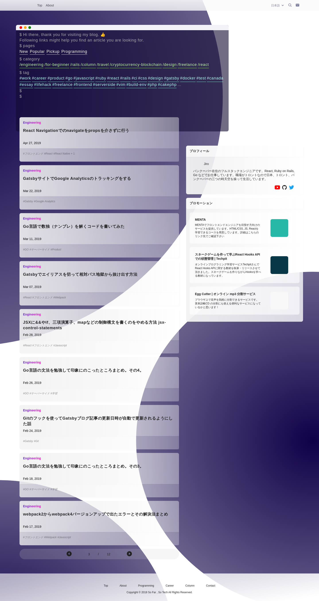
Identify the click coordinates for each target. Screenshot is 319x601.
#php (152, 84)
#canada (215, 78)
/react (203, 64)
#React (48, 153)
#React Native (61, 153)
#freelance (62, 84)
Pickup (53, 51)
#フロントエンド (33, 153)
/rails (75, 64)
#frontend (83, 84)
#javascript (84, 78)
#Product (56, 249)
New (23, 51)
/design (170, 64)
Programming (74, 51)
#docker (188, 78)
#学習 (54, 393)
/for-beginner (57, 64)
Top (39, 5)
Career (170, 585)
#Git (36, 441)
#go (68, 78)
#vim (120, 84)
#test (201, 78)
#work (25, 78)
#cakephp (167, 84)
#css (142, 78)
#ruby (100, 78)
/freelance (187, 64)
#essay (26, 84)
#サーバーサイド (39, 249)
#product (56, 78)
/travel (103, 64)
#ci (134, 78)
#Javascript (60, 345)
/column (88, 64)
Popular (37, 51)
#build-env (136, 84)
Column (190, 585)
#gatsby (171, 78)
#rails (125, 78)
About (50, 5)
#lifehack (42, 84)
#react (113, 78)
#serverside (104, 84)
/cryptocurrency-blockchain (136, 64)
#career (39, 78)
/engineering (31, 64)
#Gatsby (28, 201)
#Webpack (59, 297)
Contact (210, 585)
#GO (26, 249)
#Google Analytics (44, 201)
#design (155, 78)
